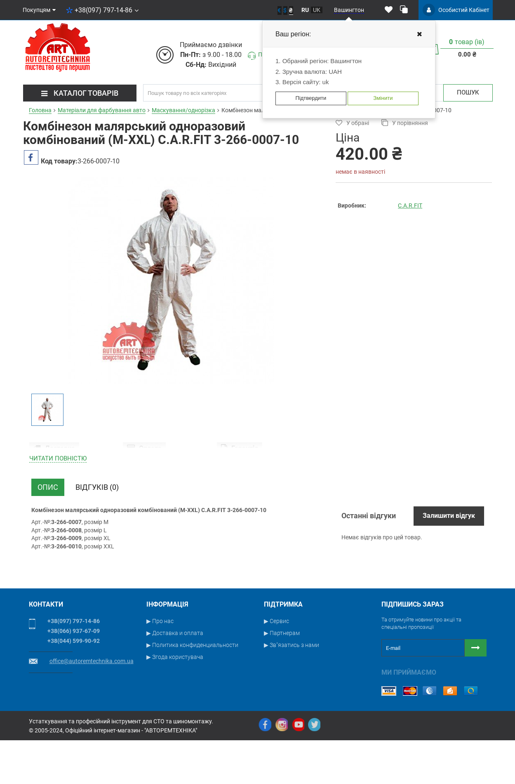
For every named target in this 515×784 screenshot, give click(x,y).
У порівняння (404, 122)
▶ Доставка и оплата (174, 676)
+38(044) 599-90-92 (73, 684)
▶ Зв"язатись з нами (291, 688)
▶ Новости (278, 700)
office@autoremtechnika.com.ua (91, 704)
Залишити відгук (449, 559)
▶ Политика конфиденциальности (192, 688)
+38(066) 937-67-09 (73, 674)
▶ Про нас (160, 664)
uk (316, 10)
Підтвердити (311, 98)
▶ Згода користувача (174, 700)
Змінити (383, 98)
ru (305, 10)
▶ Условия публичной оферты (186, 712)
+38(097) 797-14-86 (102, 10)
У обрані (352, 122)
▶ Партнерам (282, 676)
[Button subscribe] (476, 691)
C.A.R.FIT (410, 205)
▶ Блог (273, 712)
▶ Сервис (276, 664)
